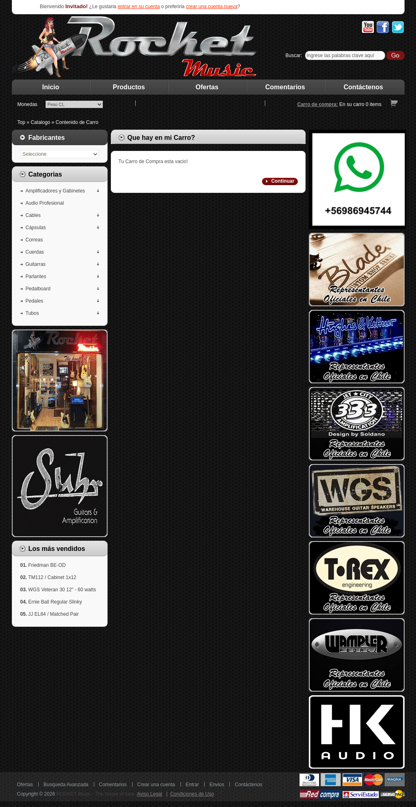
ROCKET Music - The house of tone (95, 794)
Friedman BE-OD (47, 565)
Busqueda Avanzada (66, 784)
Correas (34, 240)
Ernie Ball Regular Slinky (55, 602)
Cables (33, 215)
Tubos (32, 313)
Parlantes (36, 276)
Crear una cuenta (156, 784)
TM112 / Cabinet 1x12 (52, 577)
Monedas (27, 104)
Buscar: (294, 55)
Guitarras (36, 264)
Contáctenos (363, 87)
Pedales (34, 301)
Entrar (192, 784)
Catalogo (40, 122)
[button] (279, 181)
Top (21, 122)
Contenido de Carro (77, 122)
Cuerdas (35, 252)
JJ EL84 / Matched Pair (53, 614)
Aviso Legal (149, 794)
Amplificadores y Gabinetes (55, 191)
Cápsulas (36, 227)
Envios (216, 784)
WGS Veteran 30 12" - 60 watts (62, 590)
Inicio (50, 87)
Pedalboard (38, 289)
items (374, 104)
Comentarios (285, 87)
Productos (129, 87)
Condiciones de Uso (192, 794)
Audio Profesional (45, 203)
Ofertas (207, 87)
